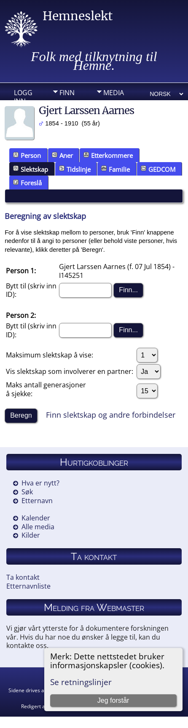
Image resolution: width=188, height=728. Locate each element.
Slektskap (30, 169)
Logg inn (23, 94)
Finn (67, 92)
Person (27, 155)
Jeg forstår (113, 700)
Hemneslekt (78, 16)
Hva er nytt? (40, 483)
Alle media (37, 526)
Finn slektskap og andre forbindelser (110, 415)
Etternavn (37, 500)
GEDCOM (158, 169)
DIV (108, 105)
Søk (27, 491)
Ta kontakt (23, 577)
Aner (62, 155)
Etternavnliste (28, 586)
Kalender (35, 518)
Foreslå (27, 183)
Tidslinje (75, 169)
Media (113, 92)
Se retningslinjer (81, 682)
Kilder (30, 535)
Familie (115, 169)
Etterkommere (108, 155)
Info (67, 105)
